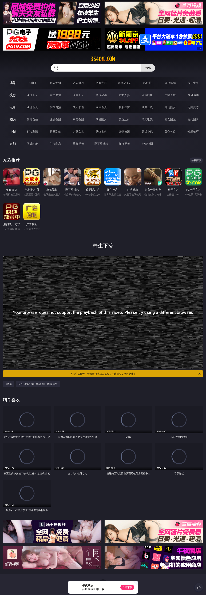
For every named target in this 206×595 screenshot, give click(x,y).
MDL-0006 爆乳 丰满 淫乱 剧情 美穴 (38, 384)
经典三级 (147, 107)
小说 (12, 131)
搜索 (148, 68)
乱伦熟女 (170, 107)
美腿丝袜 (124, 119)
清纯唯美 (147, 119)
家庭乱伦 (55, 131)
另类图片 (193, 119)
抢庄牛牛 (193, 83)
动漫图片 (101, 119)
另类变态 (193, 107)
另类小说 (147, 131)
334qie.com (103, 59)
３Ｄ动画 (101, 95)
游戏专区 (101, 83)
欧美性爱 (101, 107)
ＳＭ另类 (193, 95)
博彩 (12, 82)
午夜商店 (55, 144)
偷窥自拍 (32, 119)
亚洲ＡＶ (32, 95)
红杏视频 (124, 144)
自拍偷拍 (55, 95)
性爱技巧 (193, 131)
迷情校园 (124, 131)
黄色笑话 (170, 131)
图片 (12, 119)
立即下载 (127, 587)
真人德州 (55, 83)
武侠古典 (101, 131)
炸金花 (147, 83)
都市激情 (32, 131)
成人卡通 (78, 107)
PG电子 (32, 83)
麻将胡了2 (124, 83)
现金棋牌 (170, 83)
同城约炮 (32, 144)
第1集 (9, 384)
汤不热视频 (101, 144)
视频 (12, 95)
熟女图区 (170, 119)
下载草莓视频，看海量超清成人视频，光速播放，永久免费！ (135, 374)
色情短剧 (147, 144)
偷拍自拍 (55, 107)
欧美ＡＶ (78, 95)
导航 (12, 143)
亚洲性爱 (32, 107)
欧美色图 (78, 119)
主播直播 (170, 95)
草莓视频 (78, 144)
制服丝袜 (124, 107)
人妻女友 (78, 131)
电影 (12, 107)
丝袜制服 (147, 95)
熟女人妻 (124, 95)
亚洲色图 (55, 119)
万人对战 (78, 83)
